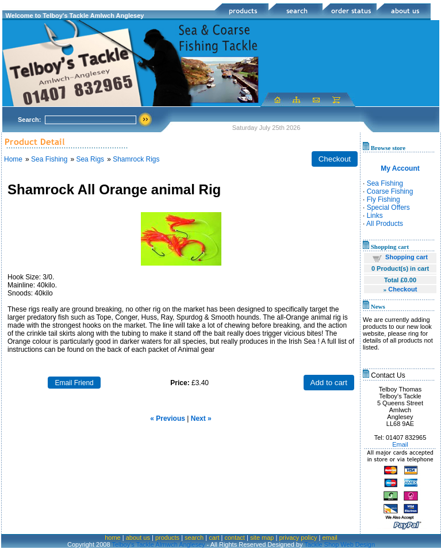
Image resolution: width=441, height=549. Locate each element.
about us (138, 537)
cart (214, 537)
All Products (384, 224)
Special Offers (388, 208)
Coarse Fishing (390, 191)
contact (234, 537)
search (194, 537)
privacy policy (298, 537)
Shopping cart (406, 257)
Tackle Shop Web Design (339, 544)
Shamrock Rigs (136, 159)
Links (375, 216)
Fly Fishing (383, 199)
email (329, 537)
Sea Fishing (49, 159)
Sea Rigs (90, 159)
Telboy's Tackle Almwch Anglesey (158, 544)
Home (13, 159)
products (167, 537)
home (113, 537)
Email (400, 444)
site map (262, 537)
